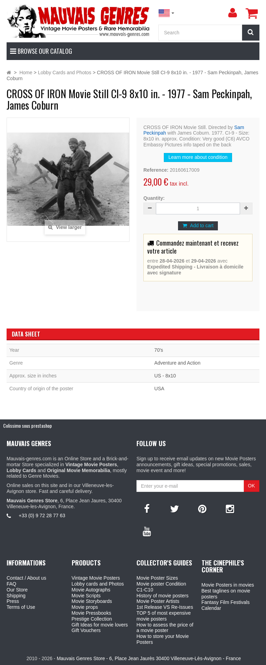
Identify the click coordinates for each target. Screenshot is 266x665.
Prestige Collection (92, 619)
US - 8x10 (165, 375)
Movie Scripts (86, 595)
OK (251, 485)
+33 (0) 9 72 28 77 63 (42, 515)
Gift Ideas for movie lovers (100, 625)
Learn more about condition (197, 157)
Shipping (16, 595)
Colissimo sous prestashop (27, 425)
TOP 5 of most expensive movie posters (163, 616)
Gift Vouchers (86, 630)
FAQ (11, 584)
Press (13, 601)
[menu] (232, 12)
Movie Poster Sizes (157, 578)
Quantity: (154, 198)
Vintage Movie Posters (96, 578)
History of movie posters (162, 595)
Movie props (85, 607)
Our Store (17, 589)
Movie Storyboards (92, 601)
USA (159, 388)
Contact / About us (26, 578)
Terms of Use (21, 607)
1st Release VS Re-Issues (164, 607)
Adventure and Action (177, 363)
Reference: (155, 170)
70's (158, 350)
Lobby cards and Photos (98, 584)
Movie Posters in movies (228, 585)
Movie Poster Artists (157, 601)
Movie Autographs (91, 589)
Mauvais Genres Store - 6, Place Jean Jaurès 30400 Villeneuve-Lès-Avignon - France (149, 658)
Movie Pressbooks (91, 613)
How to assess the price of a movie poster (164, 627)
